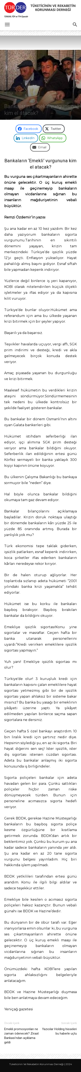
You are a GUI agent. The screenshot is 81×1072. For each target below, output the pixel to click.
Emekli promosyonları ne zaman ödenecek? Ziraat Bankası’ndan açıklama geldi (21, 1035)
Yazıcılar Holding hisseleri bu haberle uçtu (59, 1031)
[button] (7, 24)
